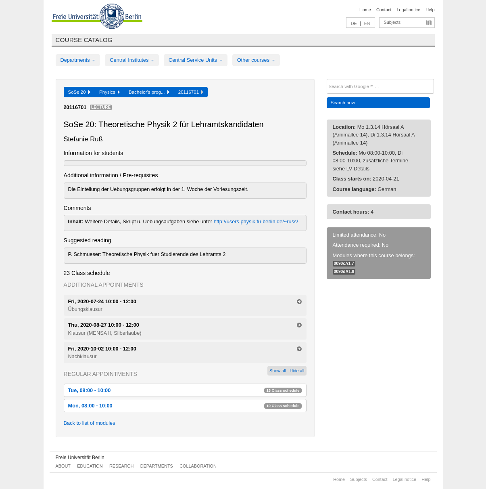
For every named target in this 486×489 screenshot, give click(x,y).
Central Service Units (196, 60)
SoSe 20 (79, 92)
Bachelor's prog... (149, 92)
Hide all (297, 370)
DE (354, 23)
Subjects (392, 22)
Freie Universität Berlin (80, 457)
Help (430, 9)
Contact (383, 9)
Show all (277, 370)
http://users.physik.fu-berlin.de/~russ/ (256, 221)
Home (365, 9)
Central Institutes (132, 60)
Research (121, 466)
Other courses (256, 60)
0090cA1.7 (344, 263)
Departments (78, 60)
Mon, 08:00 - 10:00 (185, 406)
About (63, 466)
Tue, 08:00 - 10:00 (185, 390)
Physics (109, 92)
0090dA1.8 (344, 271)
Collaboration (198, 466)
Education (89, 466)
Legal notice (408, 9)
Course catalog (84, 39)
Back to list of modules (89, 423)
